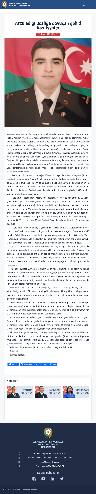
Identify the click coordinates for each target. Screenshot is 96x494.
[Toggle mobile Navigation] (90, 4)
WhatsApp (28, 364)
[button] (45, 416)
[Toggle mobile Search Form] (84, 4)
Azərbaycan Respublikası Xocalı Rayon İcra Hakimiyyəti (19, 4)
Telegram (42, 364)
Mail (54, 364)
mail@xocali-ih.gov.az (49, 462)
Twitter (15, 364)
